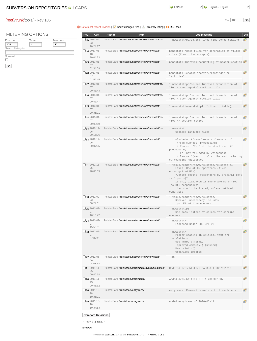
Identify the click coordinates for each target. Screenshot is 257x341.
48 (87, 73)
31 (87, 165)
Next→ (101, 321)
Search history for (15, 48)
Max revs (58, 40)
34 (87, 128)
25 (87, 208)
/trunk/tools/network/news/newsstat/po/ (141, 39)
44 (87, 117)
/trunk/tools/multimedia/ (132, 278)
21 (87, 268)
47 (87, 84)
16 (87, 290)
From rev (10, 40)
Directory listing (154, 26)
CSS (162, 334)
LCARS (80, 7)
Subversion (132, 334)
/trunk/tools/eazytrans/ (131, 289)
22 (87, 257)
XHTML (153, 334)
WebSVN (109, 334)
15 (87, 301)
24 (87, 220)
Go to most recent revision (95, 26)
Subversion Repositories (36, 7)
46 (87, 95)
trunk (19, 20)
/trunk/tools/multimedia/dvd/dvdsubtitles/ (142, 267)
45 (87, 106)
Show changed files (128, 26)
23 (87, 231)
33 (87, 139)
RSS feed (175, 26)
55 (87, 39)
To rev (32, 40)
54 (87, 51)
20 (87, 279)
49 (87, 62)
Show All (10, 56)
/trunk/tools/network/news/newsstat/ (139, 50)
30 (87, 197)
